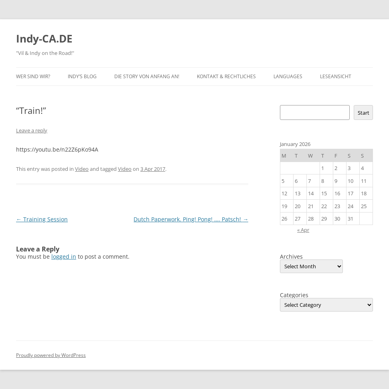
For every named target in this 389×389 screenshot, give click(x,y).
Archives (291, 256)
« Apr (303, 229)
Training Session (42, 219)
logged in (63, 256)
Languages (288, 76)
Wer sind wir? (33, 76)
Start (363, 112)
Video (82, 168)
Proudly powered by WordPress (51, 355)
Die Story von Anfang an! (146, 76)
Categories (294, 295)
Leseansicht (335, 76)
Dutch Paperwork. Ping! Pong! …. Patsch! (191, 219)
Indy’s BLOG (82, 76)
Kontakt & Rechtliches (226, 76)
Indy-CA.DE (44, 38)
